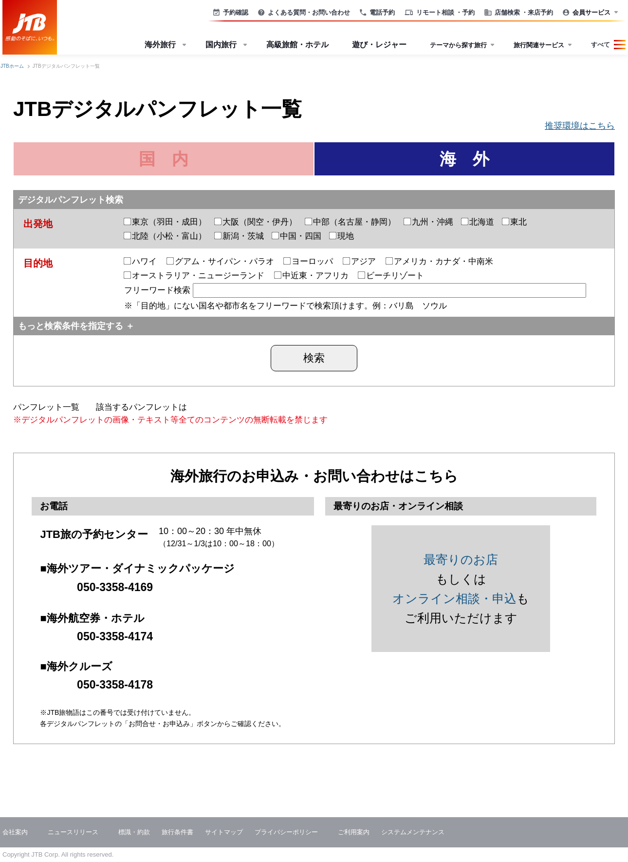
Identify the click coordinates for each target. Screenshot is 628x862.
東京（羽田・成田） (165, 222)
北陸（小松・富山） (165, 236)
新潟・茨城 (239, 236)
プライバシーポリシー (286, 832)
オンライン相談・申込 (454, 598)
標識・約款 (134, 832)
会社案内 (15, 832)
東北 (514, 222)
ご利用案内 (353, 832)
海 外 (464, 159)
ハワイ (140, 261)
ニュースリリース (73, 832)
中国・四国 (296, 236)
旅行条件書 (177, 832)
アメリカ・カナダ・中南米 (439, 261)
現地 (342, 236)
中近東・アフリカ (312, 275)
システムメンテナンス (412, 832)
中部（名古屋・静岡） (350, 222)
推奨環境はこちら (580, 126)
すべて (600, 44)
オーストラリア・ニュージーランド (194, 275)
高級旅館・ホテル (297, 44)
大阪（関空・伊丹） (256, 222)
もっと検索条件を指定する (70, 326)
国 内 (163, 159)
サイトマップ (224, 832)
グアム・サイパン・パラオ (220, 261)
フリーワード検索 (355, 290)
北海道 (478, 222)
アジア (359, 261)
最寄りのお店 (461, 559)
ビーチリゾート (391, 275)
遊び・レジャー (379, 44)
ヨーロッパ (308, 261)
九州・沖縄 (428, 222)
